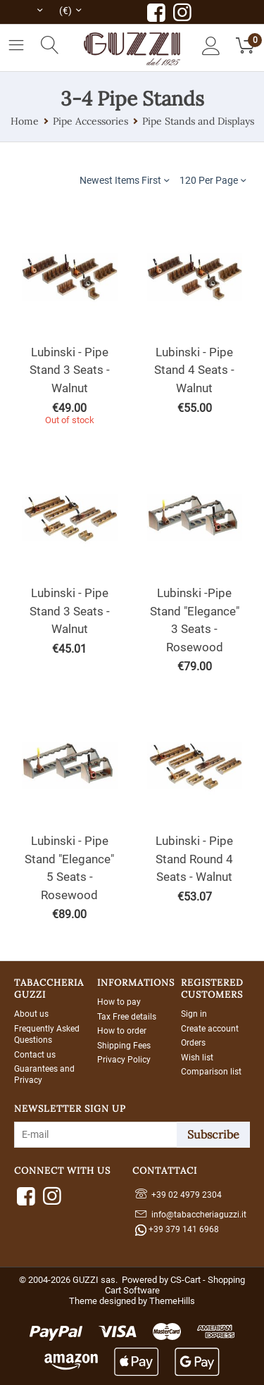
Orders (193, 1043)
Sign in (194, 1014)
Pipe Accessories (90, 121)
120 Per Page (213, 180)
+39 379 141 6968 (177, 1230)
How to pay (119, 1002)
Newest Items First (124, 180)
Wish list (197, 1058)
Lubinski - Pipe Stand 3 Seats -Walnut (70, 611)
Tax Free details (126, 1017)
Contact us (35, 1055)
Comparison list (211, 1072)
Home (25, 121)
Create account (210, 1029)
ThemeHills (172, 1301)
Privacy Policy (124, 1060)
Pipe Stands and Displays (198, 121)
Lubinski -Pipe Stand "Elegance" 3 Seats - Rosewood (194, 620)
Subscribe (213, 1134)
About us (31, 1014)
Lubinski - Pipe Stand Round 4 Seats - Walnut (194, 859)
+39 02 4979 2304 (178, 1193)
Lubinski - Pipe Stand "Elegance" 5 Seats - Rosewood (69, 868)
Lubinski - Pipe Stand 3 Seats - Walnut (70, 370)
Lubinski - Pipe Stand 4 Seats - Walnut (194, 370)
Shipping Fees (124, 1046)
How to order (121, 1031)
